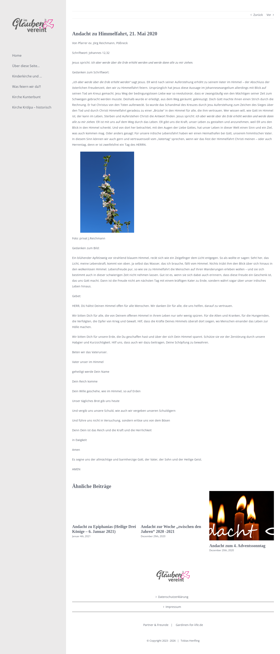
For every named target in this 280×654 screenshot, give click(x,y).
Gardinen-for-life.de (189, 625)
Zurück (258, 15)
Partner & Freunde (155, 625)
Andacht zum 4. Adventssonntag (237, 545)
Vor (269, 15)
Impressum (173, 607)
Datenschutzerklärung (173, 597)
